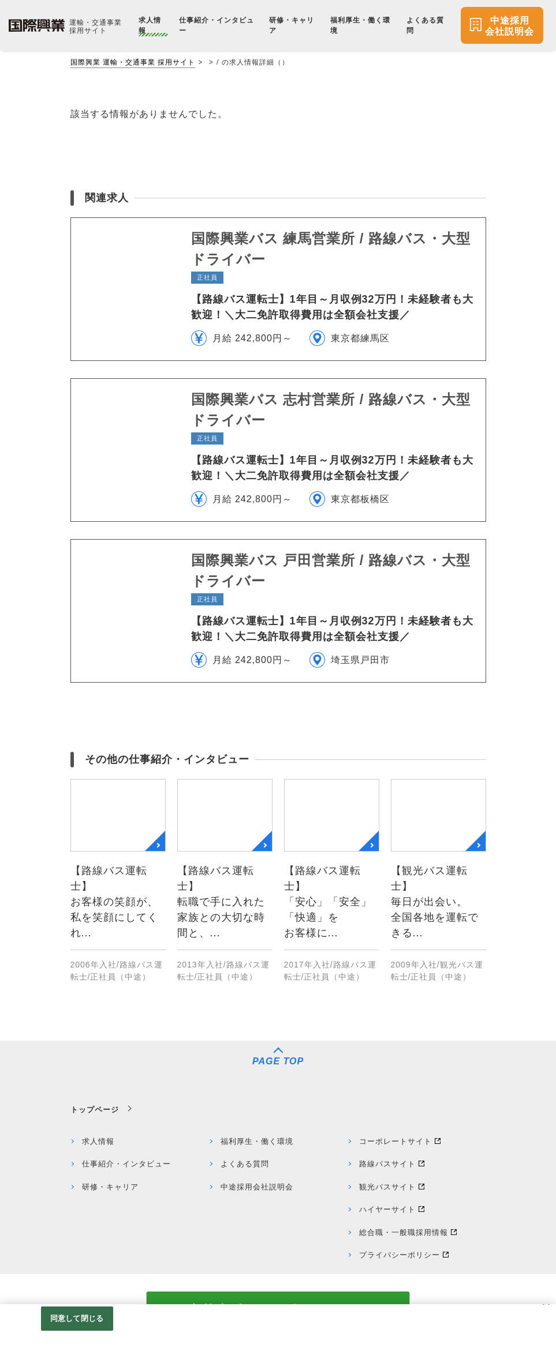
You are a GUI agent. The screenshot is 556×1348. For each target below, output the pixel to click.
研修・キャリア (110, 1187)
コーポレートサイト (395, 1141)
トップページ (94, 1109)
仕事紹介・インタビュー (126, 1163)
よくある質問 (245, 1163)
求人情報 (98, 1141)
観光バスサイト (387, 1187)
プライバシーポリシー (399, 1255)
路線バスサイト (387, 1163)
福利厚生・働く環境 (257, 1141)
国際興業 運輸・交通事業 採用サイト (133, 62)
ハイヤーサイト (387, 1209)
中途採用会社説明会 (257, 1187)
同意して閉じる (76, 1318)
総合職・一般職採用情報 (403, 1232)
